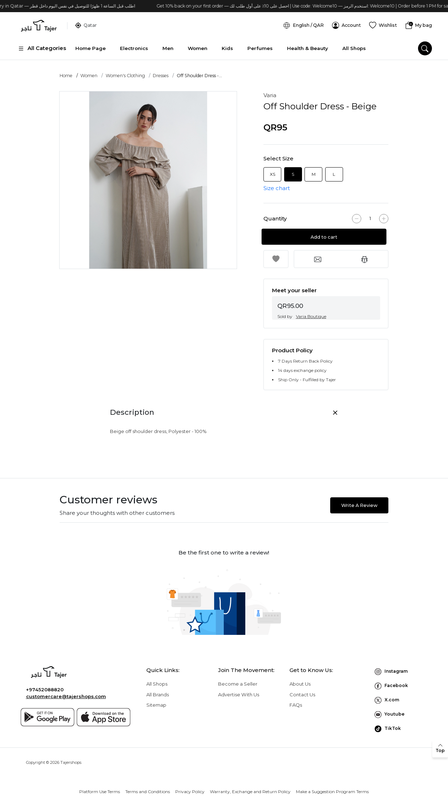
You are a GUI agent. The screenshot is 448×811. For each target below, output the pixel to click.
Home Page (90, 45)
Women (197, 45)
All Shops (354, 45)
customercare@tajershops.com (66, 693)
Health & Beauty (307, 45)
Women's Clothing (125, 72)
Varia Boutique (311, 313)
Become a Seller (237, 681)
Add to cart (325, 234)
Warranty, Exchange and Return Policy (250, 788)
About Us (300, 681)
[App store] (103, 714)
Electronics (134, 45)
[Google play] (47, 714)
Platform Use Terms (99, 788)
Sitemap (156, 702)
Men (167, 45)
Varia (269, 92)
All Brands (157, 691)
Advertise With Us (238, 691)
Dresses (160, 72)
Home (66, 72)
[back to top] (440, 748)
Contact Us (302, 691)
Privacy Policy (190, 788)
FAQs (296, 702)
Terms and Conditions (147, 788)
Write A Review (359, 502)
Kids (227, 45)
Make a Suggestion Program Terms (332, 788)
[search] (425, 45)
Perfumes (260, 45)
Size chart (276, 184)
